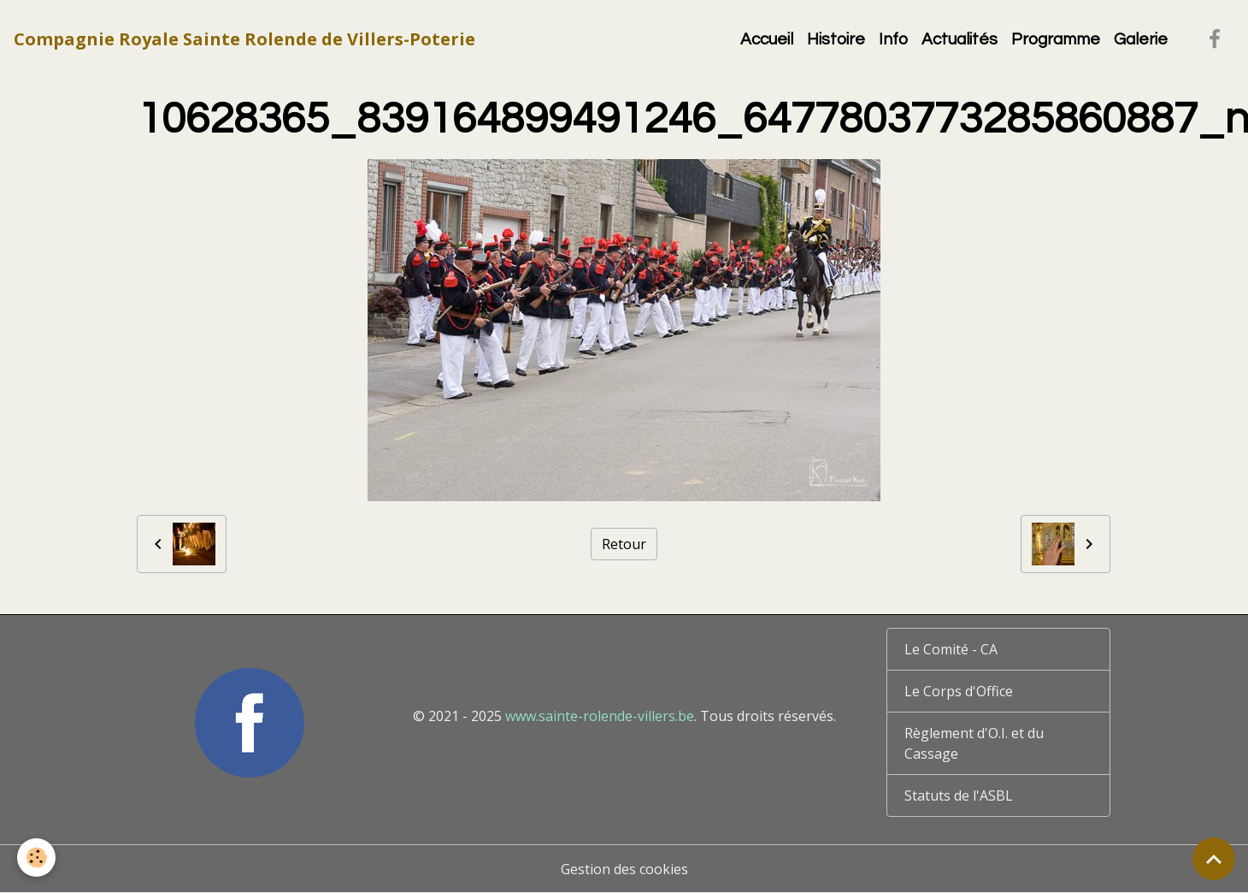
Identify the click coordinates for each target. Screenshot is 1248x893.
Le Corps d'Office (958, 691)
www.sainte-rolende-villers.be (599, 716)
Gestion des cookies (624, 869)
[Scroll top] (1213, 858)
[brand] (244, 39)
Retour (624, 544)
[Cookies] (36, 857)
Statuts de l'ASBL (958, 795)
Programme (1055, 39)
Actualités (959, 39)
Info (893, 39)
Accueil (766, 39)
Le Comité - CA (951, 649)
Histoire (836, 39)
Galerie (1141, 39)
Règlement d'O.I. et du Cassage (974, 743)
